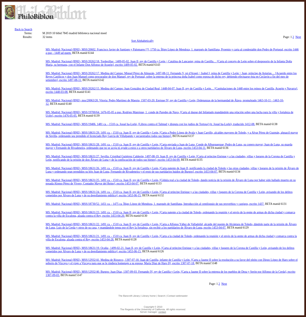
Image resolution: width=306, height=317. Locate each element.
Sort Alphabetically (142, 40)
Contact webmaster (177, 296)
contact (162, 312)
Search (161, 296)
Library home (149, 296)
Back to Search (23, 29)
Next (298, 37)
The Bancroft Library (129, 296)
